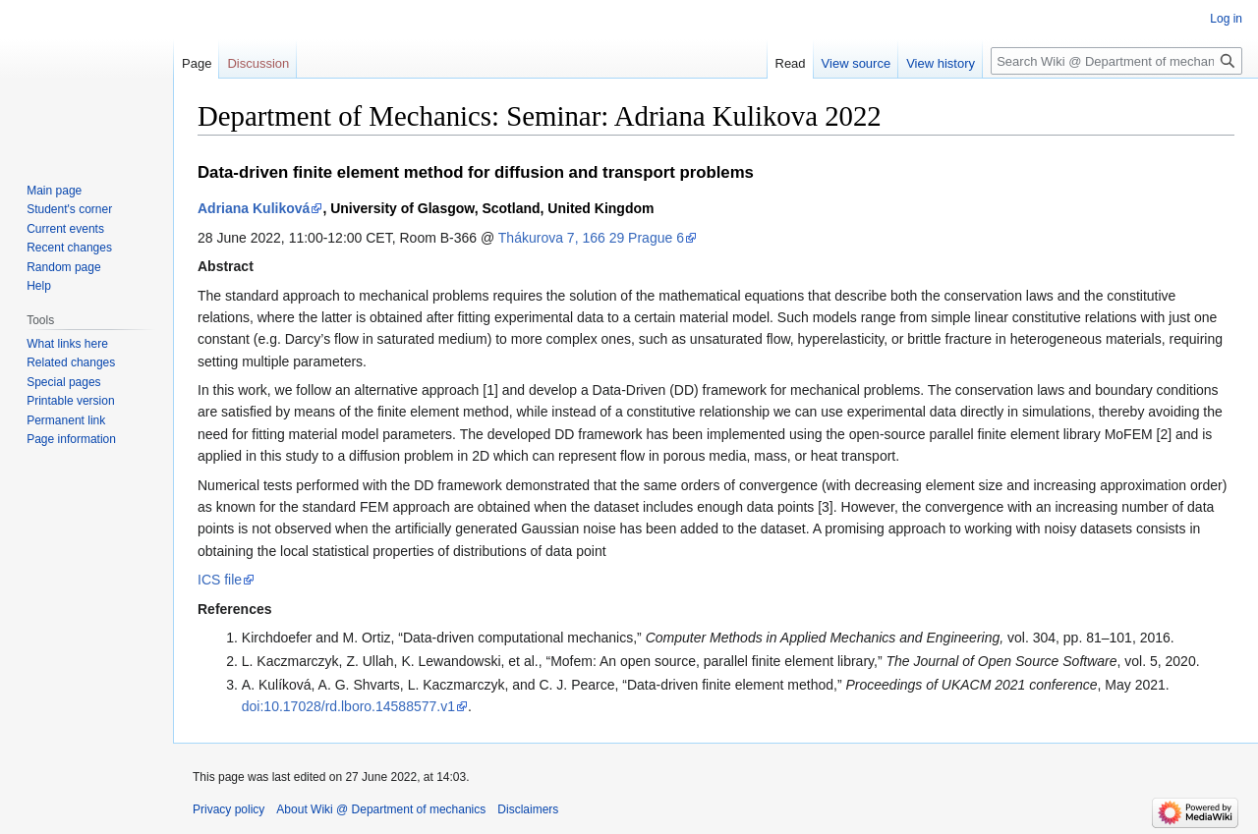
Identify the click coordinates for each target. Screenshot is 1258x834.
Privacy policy (228, 809)
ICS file (220, 579)
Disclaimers (527, 809)
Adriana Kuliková (254, 208)
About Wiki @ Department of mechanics (381, 809)
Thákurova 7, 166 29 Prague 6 (591, 238)
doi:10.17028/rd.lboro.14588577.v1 (348, 706)
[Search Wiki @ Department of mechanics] (1116, 61)
